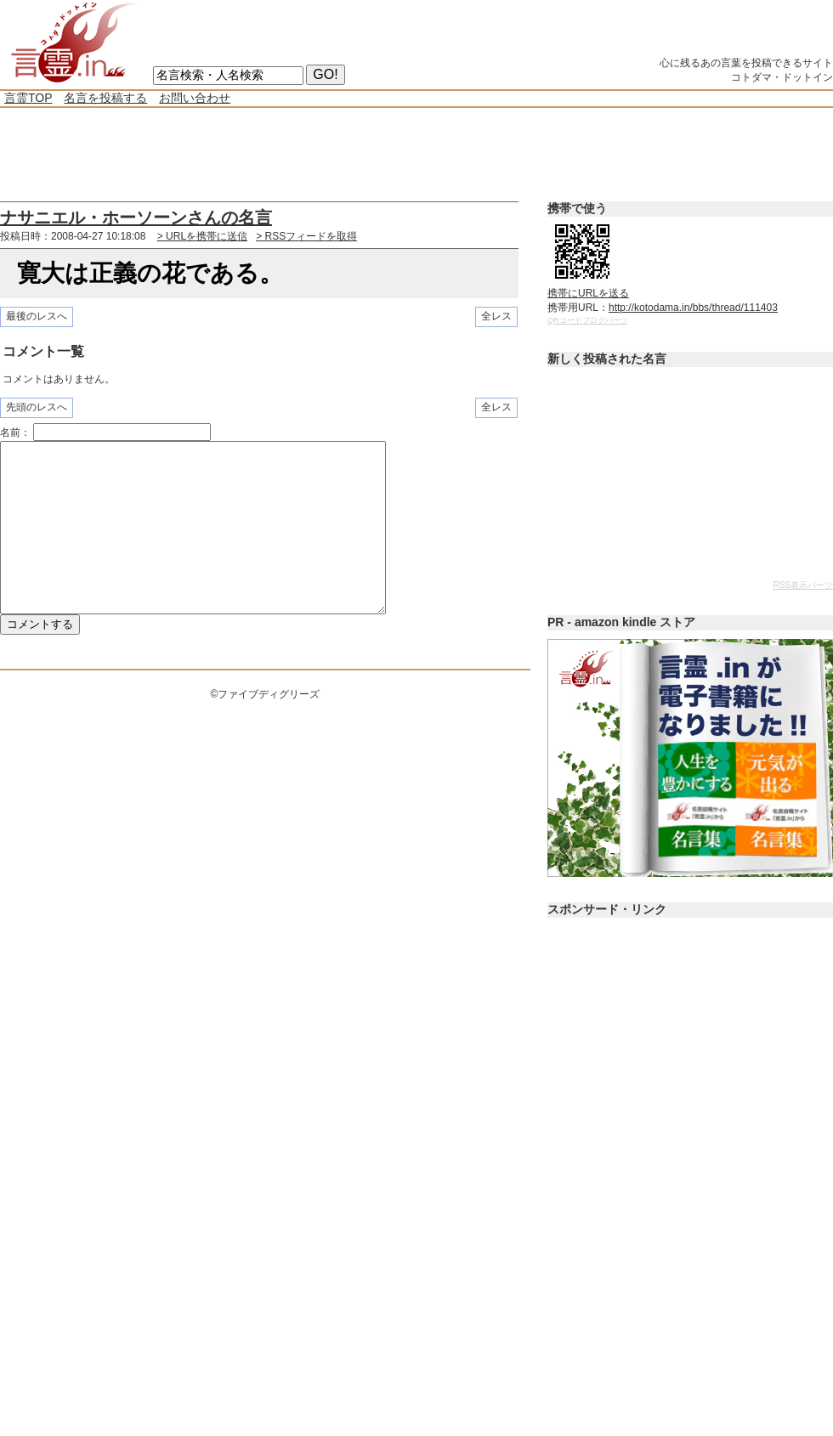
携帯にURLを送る (588, 293)
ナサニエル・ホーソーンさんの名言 (136, 217)
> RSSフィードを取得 (306, 236)
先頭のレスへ (36, 407)
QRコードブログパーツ (587, 320)
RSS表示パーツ (803, 585)
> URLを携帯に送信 (202, 236)
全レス (496, 316)
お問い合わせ (194, 98)
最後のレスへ (36, 316)
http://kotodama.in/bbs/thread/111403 (693, 308)
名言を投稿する (105, 98)
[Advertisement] (309, 154)
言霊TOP (28, 98)
